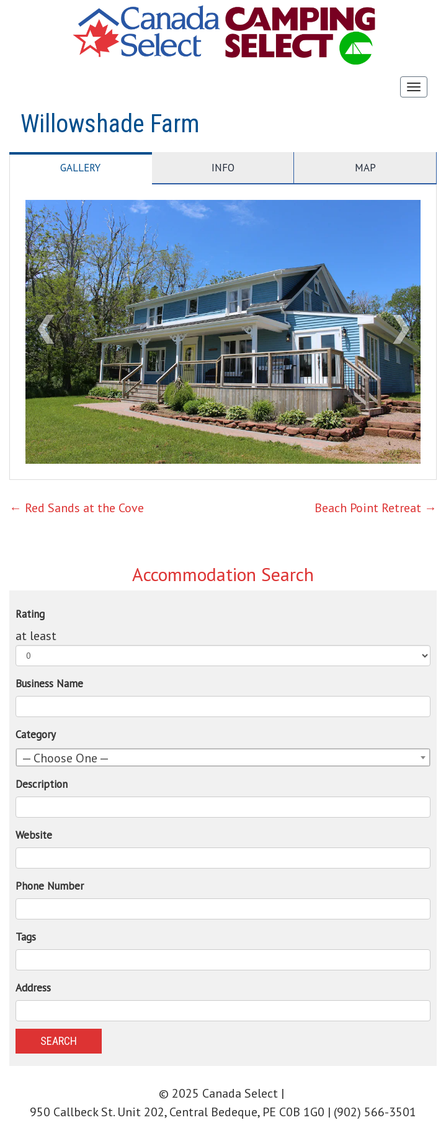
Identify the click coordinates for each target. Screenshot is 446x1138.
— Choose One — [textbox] (65, 758)
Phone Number (50, 886)
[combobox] (223, 757)
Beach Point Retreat (375, 508)
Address (33, 988)
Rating (30, 614)
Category (36, 734)
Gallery (80, 167)
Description (42, 784)
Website (34, 835)
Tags (26, 937)
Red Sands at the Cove (76, 508)
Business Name (49, 683)
